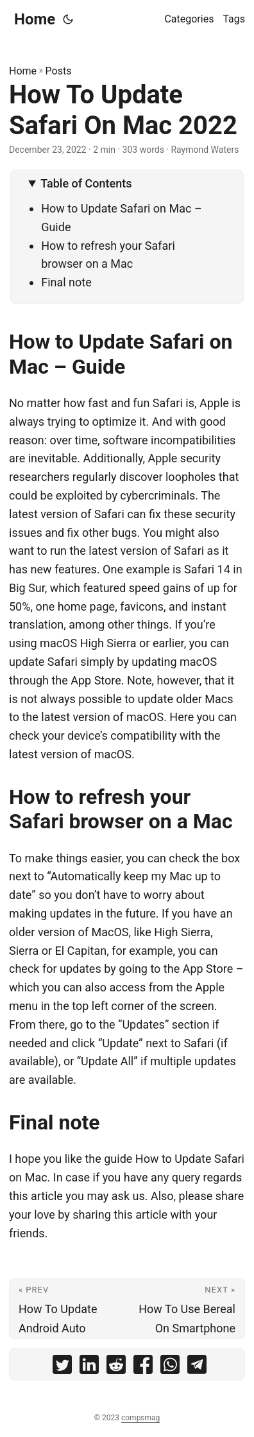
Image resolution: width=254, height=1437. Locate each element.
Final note (66, 282)
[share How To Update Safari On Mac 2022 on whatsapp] (170, 1367)
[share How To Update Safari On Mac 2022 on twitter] (62, 1367)
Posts (59, 71)
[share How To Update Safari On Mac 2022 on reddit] (116, 1367)
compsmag (140, 1417)
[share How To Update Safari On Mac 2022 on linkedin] (89, 1367)
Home (34, 19)
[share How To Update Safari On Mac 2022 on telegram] (197, 1367)
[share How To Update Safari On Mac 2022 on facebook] (143, 1367)
